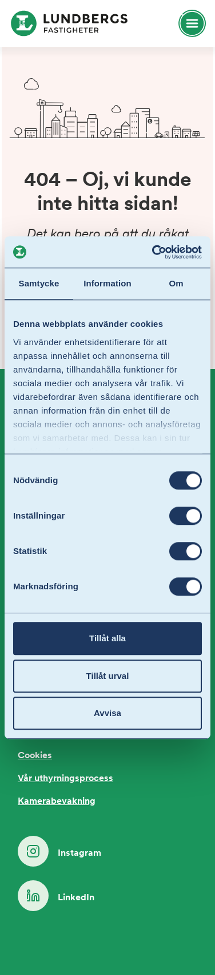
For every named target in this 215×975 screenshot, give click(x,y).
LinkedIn (56, 895)
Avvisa (107, 713)
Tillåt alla (107, 638)
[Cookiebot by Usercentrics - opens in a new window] (153, 252)
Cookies (35, 755)
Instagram (59, 851)
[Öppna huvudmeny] (187, 23)
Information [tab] (107, 283)
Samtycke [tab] (39, 283)
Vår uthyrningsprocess (65, 778)
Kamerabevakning (56, 801)
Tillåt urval (107, 676)
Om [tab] (176, 283)
